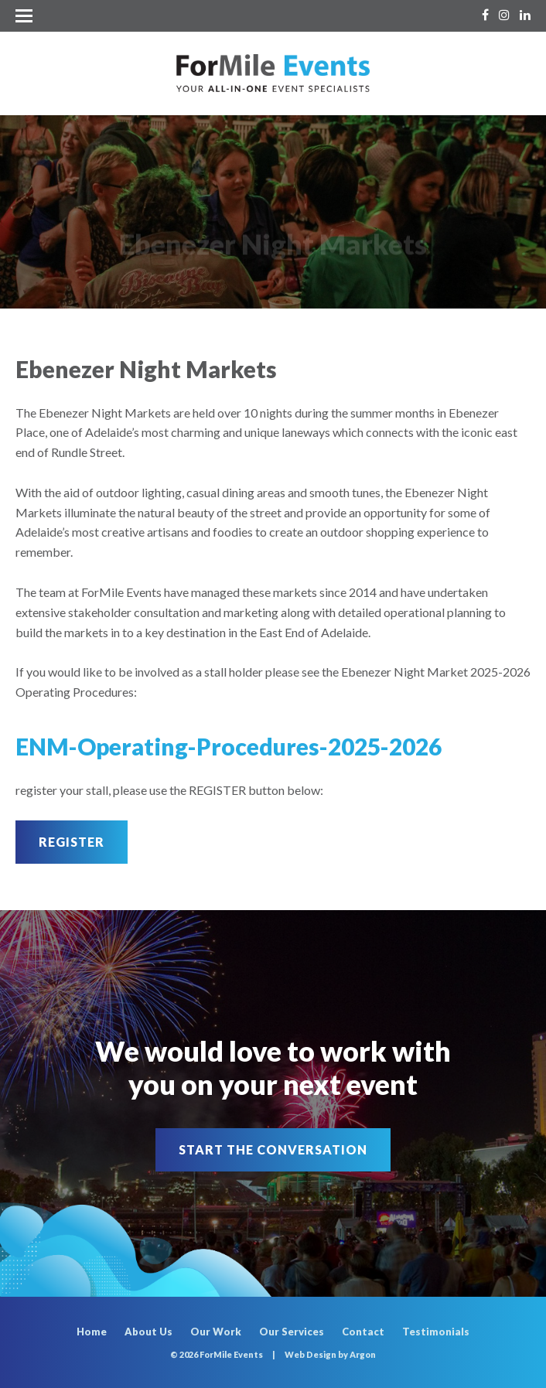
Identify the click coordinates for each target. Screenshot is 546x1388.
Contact (363, 1331)
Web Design (310, 1354)
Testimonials (435, 1331)
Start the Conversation (273, 1149)
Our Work (215, 1331)
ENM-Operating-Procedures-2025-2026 (228, 746)
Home (92, 1331)
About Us (148, 1331)
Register (71, 841)
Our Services (291, 1331)
